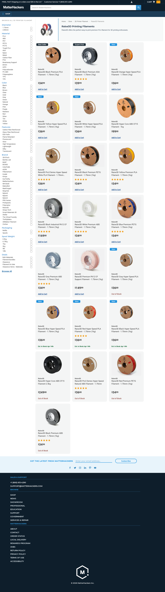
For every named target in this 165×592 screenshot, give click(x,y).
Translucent (7, 151)
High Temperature (9, 144)
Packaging (7, 228)
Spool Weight (8, 236)
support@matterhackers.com (26, 486)
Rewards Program (20, 543)
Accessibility (17, 561)
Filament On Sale (9, 264)
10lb (4, 251)
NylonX (5, 198)
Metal (5, 55)
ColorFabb (6, 167)
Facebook (70, 468)
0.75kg (5, 241)
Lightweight (7, 146)
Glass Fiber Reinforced (11, 132)
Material (6, 33)
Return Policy (17, 550)
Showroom (16, 502)
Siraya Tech (7, 210)
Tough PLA (6, 48)
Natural (5, 102)
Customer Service (51, 2)
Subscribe (126, 461)
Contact (14, 532)
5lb (4, 249)
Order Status (17, 536)
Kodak (5, 174)
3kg (4, 246)
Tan (4, 119)
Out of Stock (116, 294)
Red (4, 114)
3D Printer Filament (81, 21)
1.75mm (6, 28)
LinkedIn (85, 468)
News (13, 498)
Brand (5, 155)
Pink (4, 107)
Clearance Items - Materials (13, 267)
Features (6, 127)
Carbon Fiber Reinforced (11, 130)
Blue (4, 88)
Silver (5, 116)
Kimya (5, 176)
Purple (5, 109)
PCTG (5, 46)
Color (4, 83)
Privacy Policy (18, 554)
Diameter (6, 25)
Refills (5, 230)
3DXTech (6, 157)
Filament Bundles (9, 260)
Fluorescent (7, 139)
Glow (4, 142)
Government (17, 516)
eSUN (5, 169)
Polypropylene (8, 74)
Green (5, 100)
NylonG (5, 193)
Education (16, 509)
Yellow (5, 124)
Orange (5, 104)
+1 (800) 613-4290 (65, 2)
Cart (153, 2)
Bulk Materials (8, 257)
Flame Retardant (9, 137)
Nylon (5, 53)
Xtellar (5, 215)
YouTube (95, 468)
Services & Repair (19, 520)
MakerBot (6, 186)
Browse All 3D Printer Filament (17, 20)
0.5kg (5, 239)
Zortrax (5, 224)
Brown (5, 90)
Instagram (80, 468)
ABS (4, 38)
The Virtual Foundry (10, 217)
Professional (17, 506)
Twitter (75, 468)
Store (70, 21)
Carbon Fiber (7, 58)
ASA (4, 50)
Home (64, 21)
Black (5, 85)
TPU (4, 77)
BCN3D (5, 165)
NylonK (5, 196)
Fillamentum (7, 172)
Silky (4, 149)
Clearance (6, 262)
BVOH (5, 65)
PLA (4, 36)
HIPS (4, 67)
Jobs (12, 547)
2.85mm (6, 30)
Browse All (7, 271)
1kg (4, 244)
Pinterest (90, 468)
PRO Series (7, 200)
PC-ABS (5, 72)
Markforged (7, 188)
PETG (5, 43)
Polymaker (6, 205)
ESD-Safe (6, 134)
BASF (5, 162)
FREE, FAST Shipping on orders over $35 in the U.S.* (22, 2)
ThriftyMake (7, 219)
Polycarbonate (8, 70)
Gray (4, 97)
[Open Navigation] (6, 14)
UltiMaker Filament (9, 222)
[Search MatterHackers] (138, 7)
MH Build (6, 184)
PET (4, 41)
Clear (4, 92)
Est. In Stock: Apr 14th (45, 346)
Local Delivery (18, 540)
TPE (4, 79)
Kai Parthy (6, 179)
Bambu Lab (7, 160)
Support (14, 513)
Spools (5, 233)
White (5, 121)
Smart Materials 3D (10, 212)
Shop (13, 495)
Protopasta (7, 203)
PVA (4, 60)
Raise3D (6, 208)
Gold (4, 95)
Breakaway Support (10, 62)
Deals (4, 255)
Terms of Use (17, 558)
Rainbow (6, 112)
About (13, 529)
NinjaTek (6, 191)
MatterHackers (8, 181)
